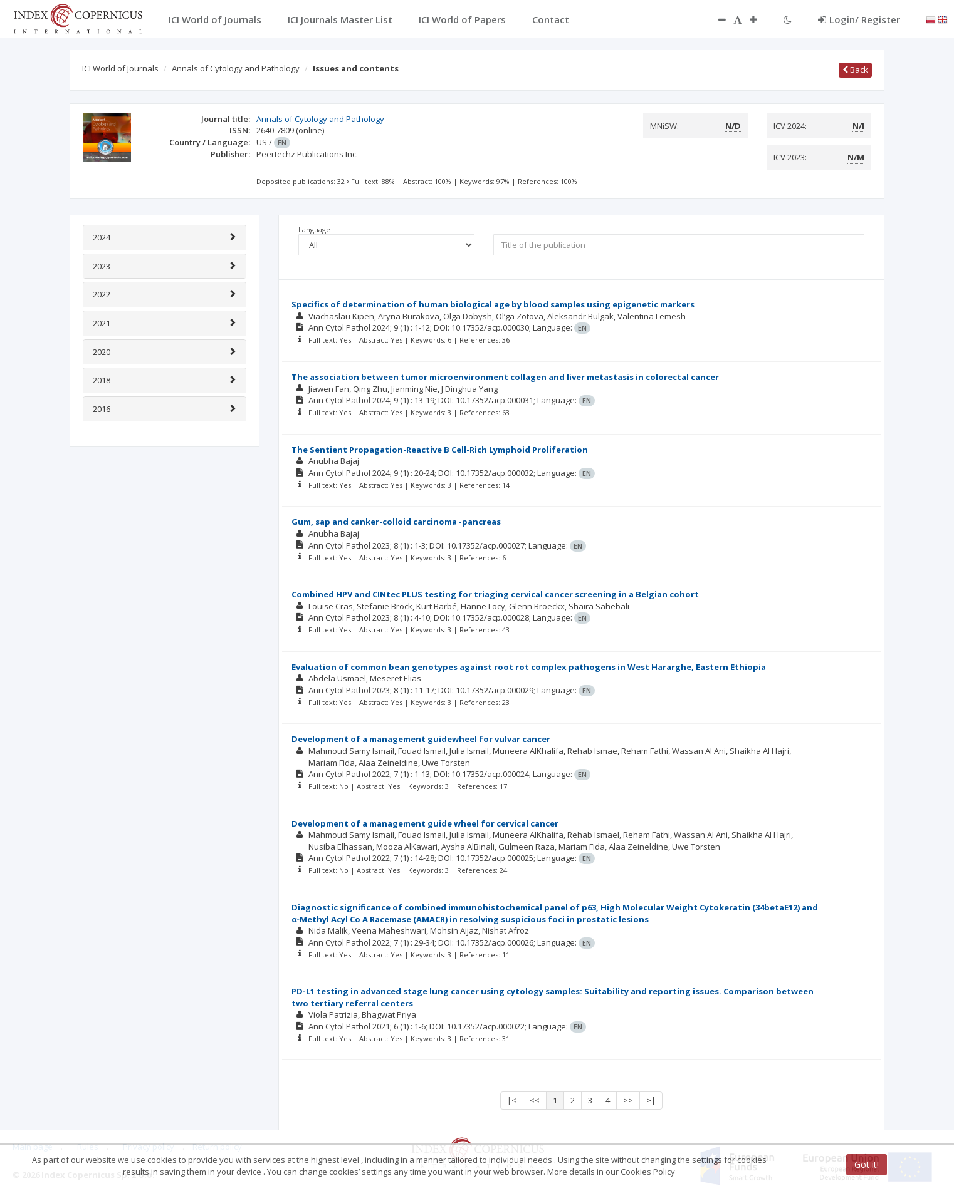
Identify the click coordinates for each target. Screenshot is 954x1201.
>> (628, 1100)
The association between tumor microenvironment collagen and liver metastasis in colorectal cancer (505, 377)
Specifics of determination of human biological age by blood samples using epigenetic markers (493, 304)
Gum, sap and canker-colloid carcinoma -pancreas (396, 521)
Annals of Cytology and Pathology (236, 68)
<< (535, 1100)
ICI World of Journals (120, 68)
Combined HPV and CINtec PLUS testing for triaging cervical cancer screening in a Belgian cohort (495, 594)
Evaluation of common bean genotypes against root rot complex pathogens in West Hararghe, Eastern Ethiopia (528, 667)
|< (511, 1100)
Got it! (866, 1164)
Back (855, 69)
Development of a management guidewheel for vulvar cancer (420, 739)
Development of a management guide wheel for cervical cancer (424, 823)
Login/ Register (859, 19)
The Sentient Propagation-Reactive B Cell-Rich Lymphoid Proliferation (439, 449)
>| (651, 1100)
